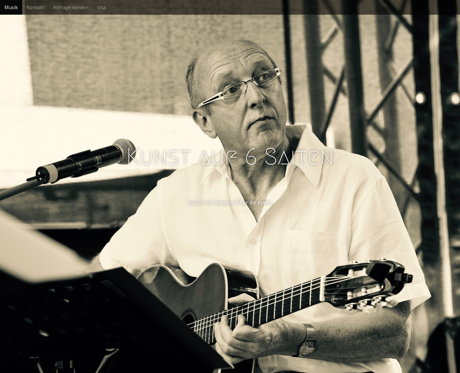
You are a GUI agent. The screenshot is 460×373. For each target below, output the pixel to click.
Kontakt (35, 7)
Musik (11, 7)
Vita (101, 7)
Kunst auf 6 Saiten (230, 156)
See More (230, 226)
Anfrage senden (70, 7)
